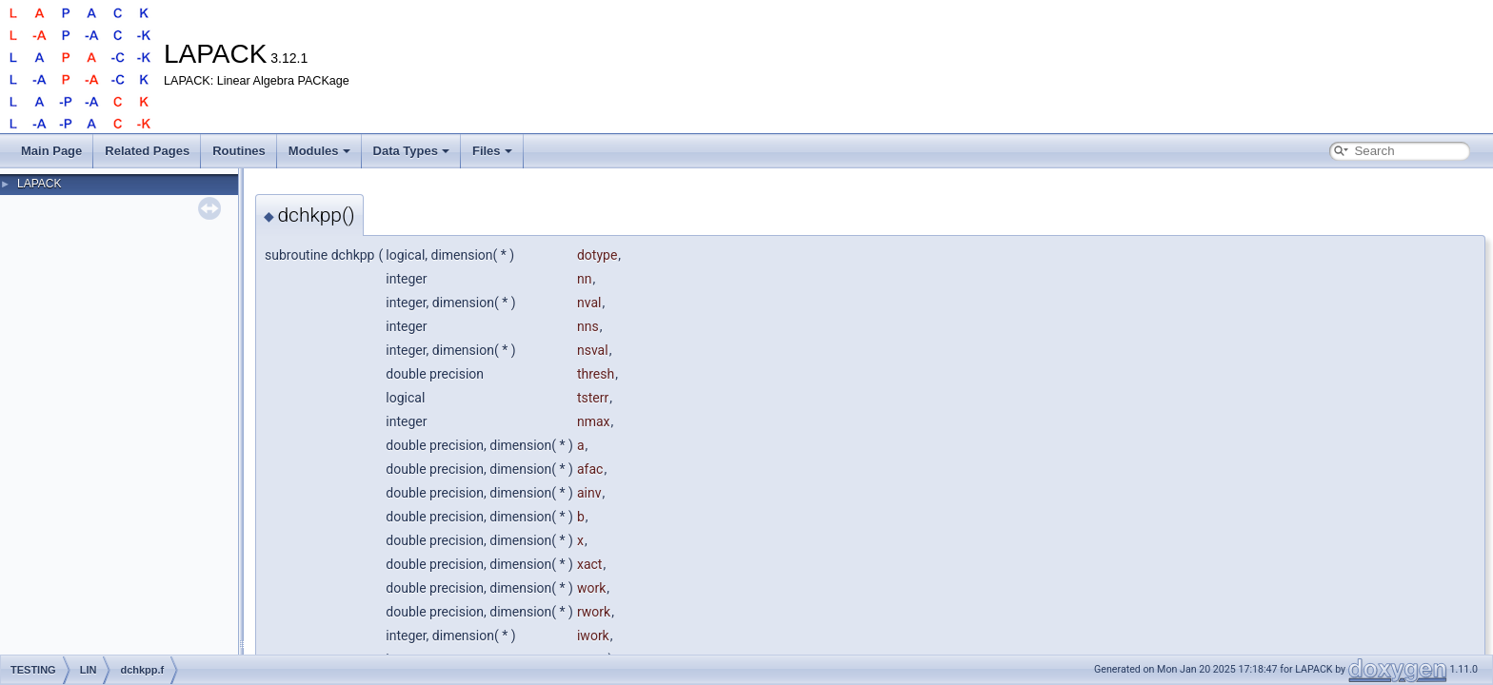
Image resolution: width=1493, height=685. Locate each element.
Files (492, 151)
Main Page (51, 151)
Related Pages (147, 151)
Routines (239, 151)
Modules (319, 151)
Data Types (411, 151)
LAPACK (39, 183)
